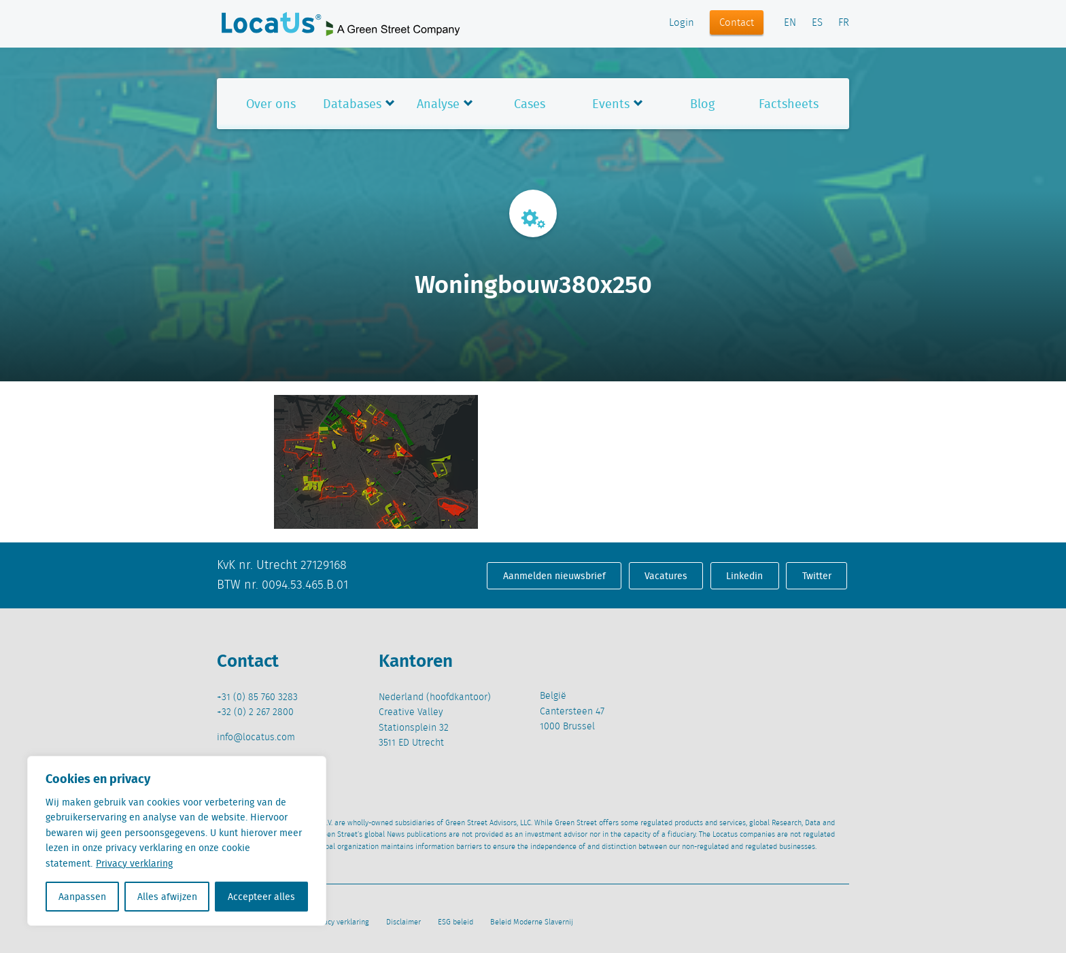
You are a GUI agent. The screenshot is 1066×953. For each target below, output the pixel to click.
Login (681, 23)
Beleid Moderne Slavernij (531, 922)
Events (611, 103)
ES (817, 23)
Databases (352, 103)
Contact (736, 23)
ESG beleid (455, 922)
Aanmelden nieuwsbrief (554, 576)
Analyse (438, 103)
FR (843, 23)
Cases (529, 103)
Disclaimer (403, 922)
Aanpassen (82, 896)
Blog (702, 103)
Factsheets (789, 103)
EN (790, 23)
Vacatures (665, 576)
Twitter (816, 576)
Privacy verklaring (134, 863)
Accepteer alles (261, 896)
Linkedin (744, 576)
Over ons (271, 103)
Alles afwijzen (167, 896)
